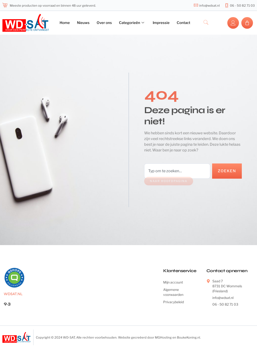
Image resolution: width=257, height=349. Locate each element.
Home (65, 23)
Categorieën (131, 23)
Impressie (161, 23)
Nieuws (83, 23)
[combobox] (177, 171)
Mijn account (173, 282)
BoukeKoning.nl (188, 337)
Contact (183, 23)
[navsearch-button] (206, 23)
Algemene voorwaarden (173, 292)
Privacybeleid (173, 302)
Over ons (104, 23)
